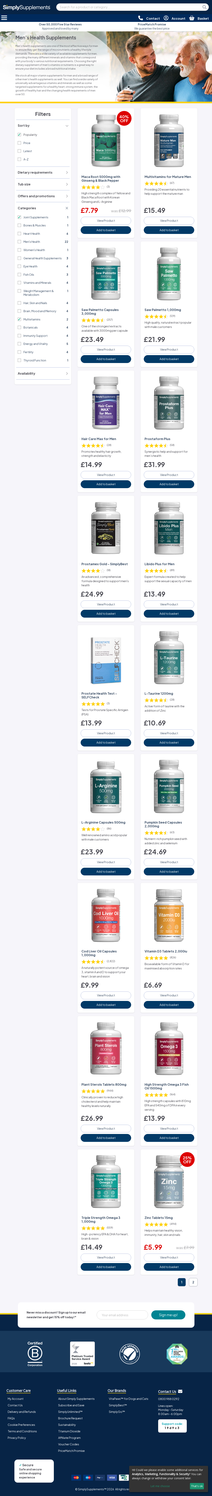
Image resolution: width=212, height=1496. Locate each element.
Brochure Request (70, 1418)
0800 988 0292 (168, 1398)
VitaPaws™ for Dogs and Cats (128, 1398)
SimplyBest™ (118, 1405)
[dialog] (168, 1479)
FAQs (11, 1418)
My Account (15, 1398)
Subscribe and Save (71, 1405)
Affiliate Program (69, 1437)
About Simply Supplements (76, 1398)
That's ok (197, 1486)
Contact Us (15, 1405)
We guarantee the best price (152, 26)
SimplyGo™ (117, 1411)
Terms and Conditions (22, 1431)
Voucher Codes (68, 1444)
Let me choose (160, 1486)
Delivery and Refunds (22, 1411)
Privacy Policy (17, 1437)
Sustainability (67, 1424)
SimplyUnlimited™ (70, 1411)
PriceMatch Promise (71, 1450)
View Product (106, 220)
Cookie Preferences (21, 1424)
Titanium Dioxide (69, 1431)
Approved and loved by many (60, 26)
